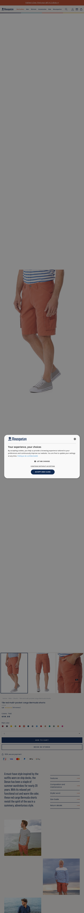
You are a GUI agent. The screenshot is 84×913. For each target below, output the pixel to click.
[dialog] (42, 456)
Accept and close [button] (43, 472)
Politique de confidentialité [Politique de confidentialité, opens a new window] (27, 456)
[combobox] (75, 439)
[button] (42, 461)
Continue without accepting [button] (43, 466)
